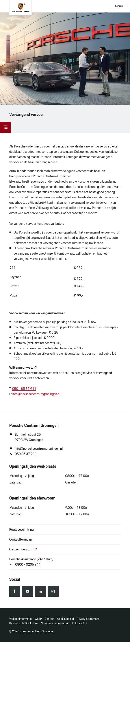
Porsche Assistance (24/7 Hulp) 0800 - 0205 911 (31, 561)
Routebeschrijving (21, 529)
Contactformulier (20, 539)
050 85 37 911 (23, 453)
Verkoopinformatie (20, 618)
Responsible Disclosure (23, 623)
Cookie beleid (65, 618)
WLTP (38, 618)
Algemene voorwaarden (55, 623)
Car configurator (23, 549)
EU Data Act (79, 623)
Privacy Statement (88, 618)
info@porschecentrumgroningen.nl (36, 394)
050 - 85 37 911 (24, 388)
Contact (49, 618)
